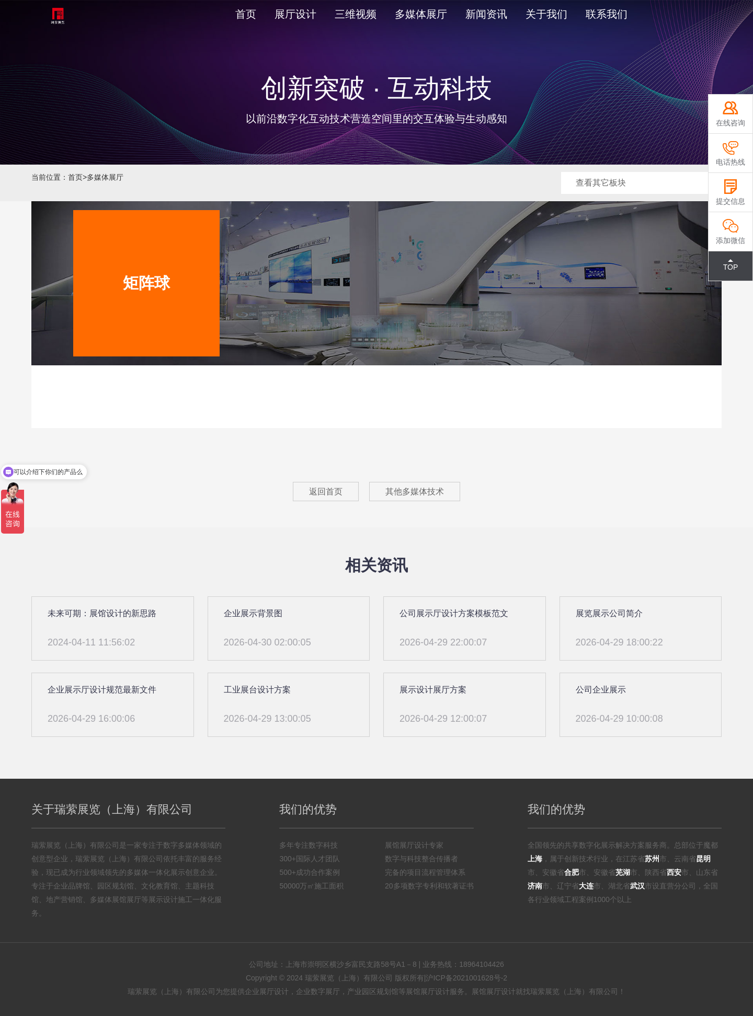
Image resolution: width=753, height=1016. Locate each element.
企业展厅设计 (267, 991)
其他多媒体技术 (414, 491)
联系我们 (607, 14)
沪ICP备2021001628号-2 (466, 978)
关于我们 (546, 14)
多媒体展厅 (421, 14)
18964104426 (481, 964)
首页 (245, 14)
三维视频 (355, 14)
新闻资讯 (486, 14)
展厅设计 (295, 14)
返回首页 (326, 491)
